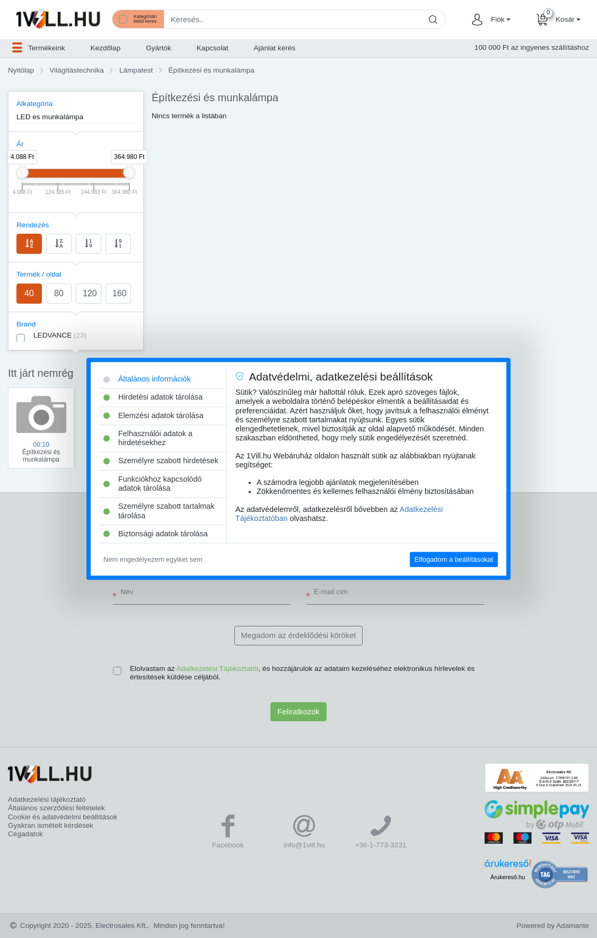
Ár (20, 144)
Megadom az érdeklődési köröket (298, 635)
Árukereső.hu (507, 877)
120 (90, 293)
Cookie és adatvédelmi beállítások (62, 817)
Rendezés (32, 225)
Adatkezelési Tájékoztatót (218, 668)
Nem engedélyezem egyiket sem (153, 559)
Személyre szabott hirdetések (160, 461)
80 (59, 293)
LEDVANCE (59, 335)
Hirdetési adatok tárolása (153, 397)
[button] (499, 20)
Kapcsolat (213, 48)
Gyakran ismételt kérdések (50, 825)
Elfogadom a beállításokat (454, 559)
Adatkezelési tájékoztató (47, 799)
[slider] (22, 172)
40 (29, 293)
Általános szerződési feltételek (56, 808)
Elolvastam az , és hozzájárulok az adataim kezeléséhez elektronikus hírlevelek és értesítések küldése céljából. (302, 673)
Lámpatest (136, 70)
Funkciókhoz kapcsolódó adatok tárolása (152, 483)
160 (119, 293)
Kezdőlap (106, 48)
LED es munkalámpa (49, 117)
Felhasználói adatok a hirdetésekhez (147, 438)
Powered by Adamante (552, 926)
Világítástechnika (76, 70)
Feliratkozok (298, 711)
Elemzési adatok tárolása (153, 415)
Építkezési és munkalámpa (211, 70)
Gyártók (158, 48)
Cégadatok (25, 834)
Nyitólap (21, 70)
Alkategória (34, 104)
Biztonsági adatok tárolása (155, 533)
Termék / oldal (39, 274)
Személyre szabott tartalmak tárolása (159, 511)
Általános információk (147, 379)
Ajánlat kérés (275, 48)
